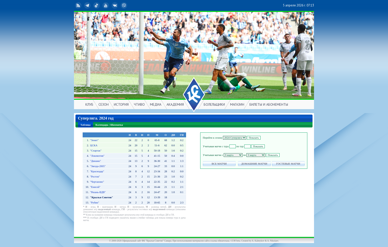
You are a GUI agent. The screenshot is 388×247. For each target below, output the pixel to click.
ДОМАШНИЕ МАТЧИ (254, 163)
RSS (78, 5)
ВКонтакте (115, 5)
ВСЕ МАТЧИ (219, 163)
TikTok (97, 5)
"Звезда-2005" (98, 166)
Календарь (102, 125)
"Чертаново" (97, 181)
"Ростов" (95, 176)
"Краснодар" (97, 171)
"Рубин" (94, 202)
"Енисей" (95, 187)
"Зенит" (94, 140)
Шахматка (116, 125)
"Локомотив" (97, 155)
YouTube (106, 5)
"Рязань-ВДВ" (98, 192)
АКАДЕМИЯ (175, 104)
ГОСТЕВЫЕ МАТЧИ (288, 163)
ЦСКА (93, 145)
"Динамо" (95, 161)
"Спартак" (95, 150)
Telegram (88, 5)
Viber (124, 5)
